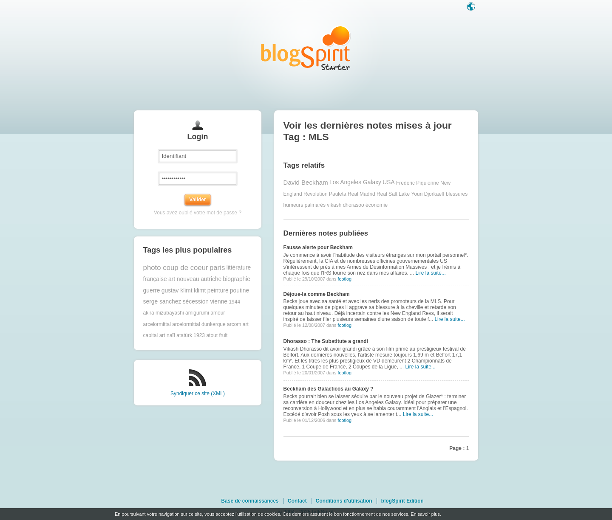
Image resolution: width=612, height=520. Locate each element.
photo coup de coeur (175, 268)
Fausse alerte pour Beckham (318, 247)
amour (217, 313)
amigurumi (197, 313)
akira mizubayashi (163, 313)
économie (377, 205)
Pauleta (337, 194)
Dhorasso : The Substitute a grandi (325, 341)
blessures (457, 194)
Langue (472, 7)
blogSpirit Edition (402, 501)
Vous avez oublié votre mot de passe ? (197, 213)
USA (388, 182)
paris (217, 268)
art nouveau (183, 279)
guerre (151, 290)
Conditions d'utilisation (344, 501)
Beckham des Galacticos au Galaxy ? (328, 389)
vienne (218, 301)
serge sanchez (162, 301)
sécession (196, 301)
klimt (200, 290)
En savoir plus (425, 514)
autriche (211, 279)
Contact (297, 501)
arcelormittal (157, 324)
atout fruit (216, 335)
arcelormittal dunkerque (198, 324)
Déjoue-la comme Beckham (316, 294)
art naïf (167, 335)
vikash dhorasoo (345, 205)
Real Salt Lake (393, 194)
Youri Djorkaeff (428, 194)
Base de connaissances (249, 501)
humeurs (293, 205)
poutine (239, 290)
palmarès (315, 205)
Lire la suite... (431, 273)
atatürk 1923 (190, 335)
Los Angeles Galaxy (355, 182)
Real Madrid (361, 194)
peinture (218, 290)
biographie (236, 279)
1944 (234, 302)
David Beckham (305, 182)
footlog (344, 278)
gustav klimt (177, 290)
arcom (234, 324)
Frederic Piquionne (417, 183)
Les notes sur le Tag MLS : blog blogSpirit (306, 47)
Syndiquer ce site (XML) (197, 393)
